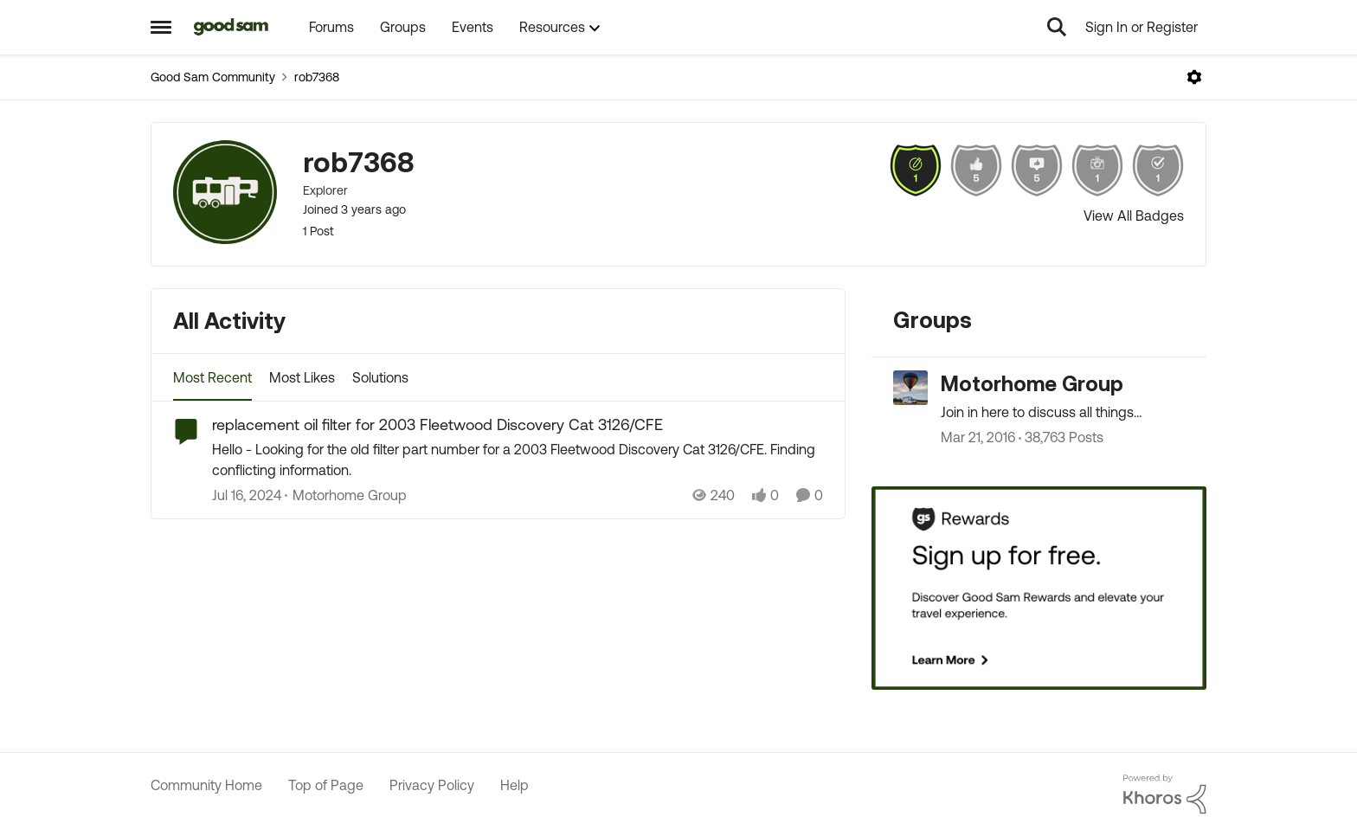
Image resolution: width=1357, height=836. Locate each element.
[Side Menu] (161, 27)
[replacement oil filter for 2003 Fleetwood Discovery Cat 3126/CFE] (517, 459)
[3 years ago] (246, 495)
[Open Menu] (1194, 77)
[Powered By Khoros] (1164, 794)
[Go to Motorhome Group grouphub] (910, 387)
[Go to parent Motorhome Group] (346, 495)
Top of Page (325, 785)
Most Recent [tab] (212, 377)
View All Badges (1134, 215)
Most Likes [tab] (302, 377)
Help (514, 785)
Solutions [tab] (380, 377)
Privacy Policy (431, 785)
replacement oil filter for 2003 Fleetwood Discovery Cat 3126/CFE (437, 424)
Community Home (206, 785)
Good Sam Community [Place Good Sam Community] (213, 77)
